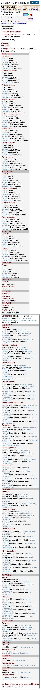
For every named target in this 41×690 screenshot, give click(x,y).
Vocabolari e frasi (7, 26)
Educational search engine (18, 9)
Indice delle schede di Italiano (13, 23)
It (30, 15)
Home (3, 9)
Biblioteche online (7, 29)
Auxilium (34, 9)
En (30, 19)
